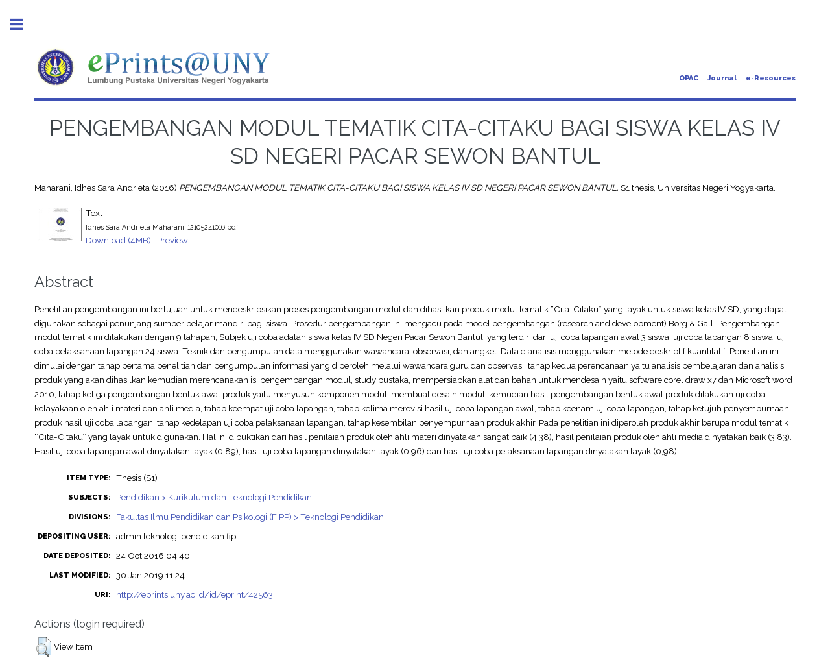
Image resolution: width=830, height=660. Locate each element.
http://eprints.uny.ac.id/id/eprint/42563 (194, 594)
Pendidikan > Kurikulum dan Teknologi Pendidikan (214, 497)
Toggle (23, 24)
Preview (172, 240)
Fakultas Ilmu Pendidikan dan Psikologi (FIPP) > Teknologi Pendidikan (250, 516)
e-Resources (771, 78)
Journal (722, 78)
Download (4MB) (118, 240)
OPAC (688, 78)
